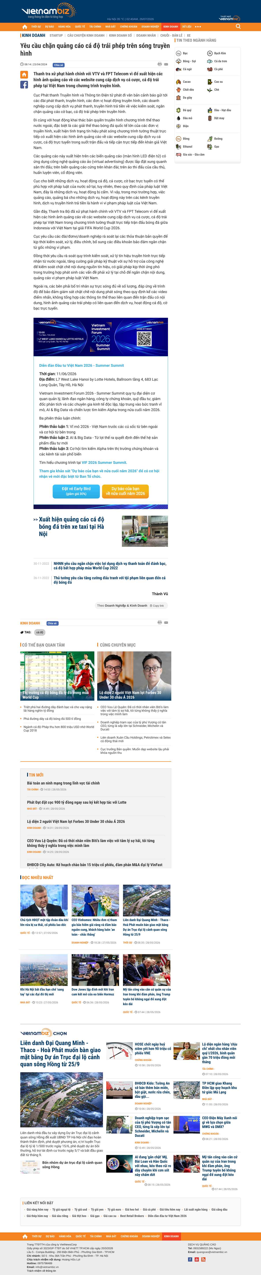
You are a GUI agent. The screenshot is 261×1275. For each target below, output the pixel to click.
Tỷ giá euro (114, 1209)
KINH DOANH (171, 26)
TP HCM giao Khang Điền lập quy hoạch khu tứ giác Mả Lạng (219, 1087)
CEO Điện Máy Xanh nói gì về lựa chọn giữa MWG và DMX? (219, 1122)
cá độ (39, 632)
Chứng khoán (143, 1060)
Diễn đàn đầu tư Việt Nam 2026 (167, 1216)
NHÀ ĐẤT (110, 26)
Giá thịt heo (79, 1216)
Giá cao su (110, 1216)
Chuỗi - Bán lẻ (171, 36)
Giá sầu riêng (60, 1216)
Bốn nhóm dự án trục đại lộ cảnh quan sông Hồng (72, 1164)
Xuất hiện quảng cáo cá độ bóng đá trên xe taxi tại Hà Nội (71, 527)
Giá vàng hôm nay (37, 1209)
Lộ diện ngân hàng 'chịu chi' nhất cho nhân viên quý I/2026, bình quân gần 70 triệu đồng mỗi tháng (219, 1053)
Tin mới (36, 775)
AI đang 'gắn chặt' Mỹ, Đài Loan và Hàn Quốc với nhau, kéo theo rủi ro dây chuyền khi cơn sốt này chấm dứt (153, 1166)
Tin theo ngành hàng (196, 40)
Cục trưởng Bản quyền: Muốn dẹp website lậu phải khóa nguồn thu (135, 751)
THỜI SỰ (36, 26)
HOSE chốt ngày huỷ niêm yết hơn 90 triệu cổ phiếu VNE (153, 1048)
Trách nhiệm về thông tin (41, 1270)
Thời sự (127, 942)
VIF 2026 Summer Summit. (104, 463)
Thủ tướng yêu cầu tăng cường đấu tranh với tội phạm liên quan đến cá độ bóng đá (110, 580)
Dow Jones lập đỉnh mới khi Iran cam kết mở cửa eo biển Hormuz (93, 991)
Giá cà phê (149, 1209)
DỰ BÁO (49, 26)
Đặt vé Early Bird (76, 491)
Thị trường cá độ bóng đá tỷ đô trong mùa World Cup (55, 695)
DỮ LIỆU (187, 26)
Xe (188, 36)
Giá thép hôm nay (37, 1216)
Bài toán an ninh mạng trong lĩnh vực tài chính (63, 783)
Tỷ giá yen (97, 1209)
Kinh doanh (33, 35)
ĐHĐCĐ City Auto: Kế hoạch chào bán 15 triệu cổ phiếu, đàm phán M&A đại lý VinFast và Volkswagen (94, 867)
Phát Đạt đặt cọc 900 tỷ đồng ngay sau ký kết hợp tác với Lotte (76, 802)
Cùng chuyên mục (118, 645)
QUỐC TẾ (80, 26)
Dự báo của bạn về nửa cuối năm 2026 (125, 491)
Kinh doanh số (120, 36)
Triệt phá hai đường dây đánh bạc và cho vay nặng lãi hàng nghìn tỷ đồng (58, 709)
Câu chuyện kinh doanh (85, 36)
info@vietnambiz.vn (47, 1267)
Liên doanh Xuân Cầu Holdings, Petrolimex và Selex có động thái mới (136, 739)
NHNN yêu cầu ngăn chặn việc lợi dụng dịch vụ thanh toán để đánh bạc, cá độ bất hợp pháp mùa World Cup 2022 (110, 566)
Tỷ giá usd (81, 1209)
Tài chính (32, 789)
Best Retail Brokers (132, 1216)
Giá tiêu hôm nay (170, 1209)
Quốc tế (25, 933)
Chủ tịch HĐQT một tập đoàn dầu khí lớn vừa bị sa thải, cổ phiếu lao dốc (44, 922)
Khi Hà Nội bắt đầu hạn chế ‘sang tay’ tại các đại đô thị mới (42, 991)
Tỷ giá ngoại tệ (61, 1209)
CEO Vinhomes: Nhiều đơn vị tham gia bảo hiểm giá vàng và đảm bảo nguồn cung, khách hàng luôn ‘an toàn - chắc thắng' (94, 927)
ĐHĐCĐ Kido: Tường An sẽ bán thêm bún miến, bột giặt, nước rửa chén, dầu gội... (153, 1090)
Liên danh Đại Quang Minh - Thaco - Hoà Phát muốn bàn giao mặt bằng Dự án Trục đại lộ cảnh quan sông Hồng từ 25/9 (146, 927)
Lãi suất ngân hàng (195, 1209)
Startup (56, 36)
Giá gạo (94, 1216)
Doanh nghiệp (80, 942)
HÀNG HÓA (64, 26)
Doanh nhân (146, 36)
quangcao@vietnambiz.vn (212, 1252)
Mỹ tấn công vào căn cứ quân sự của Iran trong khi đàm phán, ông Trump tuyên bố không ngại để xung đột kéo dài (147, 996)
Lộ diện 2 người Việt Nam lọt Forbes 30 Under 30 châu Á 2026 (130, 695)
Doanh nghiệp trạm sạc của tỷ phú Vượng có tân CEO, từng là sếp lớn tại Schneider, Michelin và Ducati (133, 726)
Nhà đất (32, 808)
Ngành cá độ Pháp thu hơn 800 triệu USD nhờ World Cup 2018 (59, 728)
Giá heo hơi (132, 1209)
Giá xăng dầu (219, 1209)
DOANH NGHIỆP (150, 26)
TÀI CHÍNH (95, 26)
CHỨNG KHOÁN (128, 26)
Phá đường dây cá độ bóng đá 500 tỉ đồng (52, 719)
